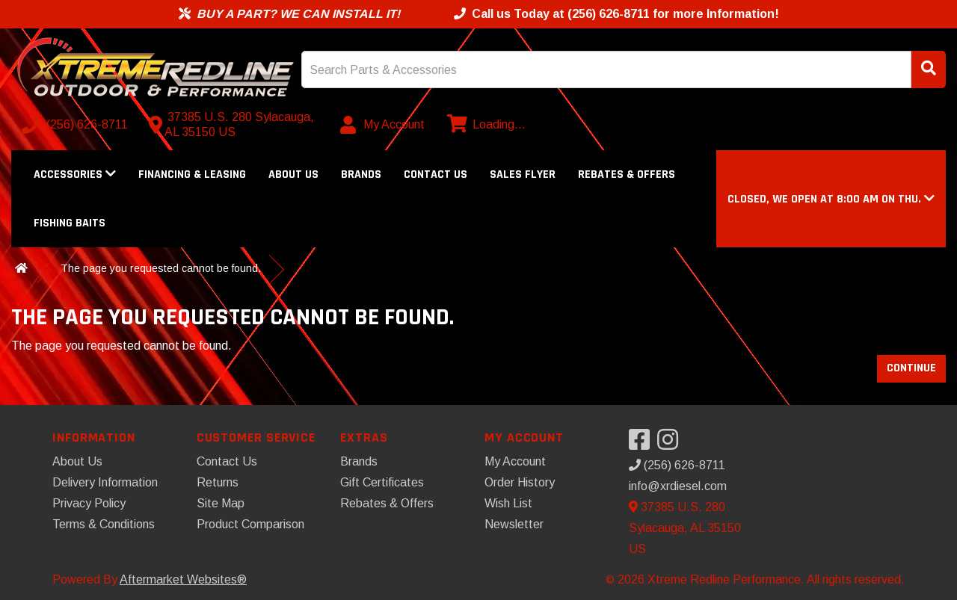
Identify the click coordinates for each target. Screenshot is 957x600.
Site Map (220, 503)
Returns (218, 482)
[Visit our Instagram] (671, 444)
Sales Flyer (523, 174)
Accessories (75, 174)
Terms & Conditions (103, 524)
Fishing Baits (69, 223)
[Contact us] (235, 125)
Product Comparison (250, 524)
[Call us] (76, 125)
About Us (293, 174)
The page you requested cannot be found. (161, 268)
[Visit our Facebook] (643, 444)
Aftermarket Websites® (183, 579)
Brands (361, 174)
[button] (831, 199)
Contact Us (435, 174)
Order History (519, 482)
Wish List (508, 503)
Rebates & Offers (626, 174)
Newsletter (514, 524)
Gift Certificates (382, 482)
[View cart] (484, 124)
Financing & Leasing (192, 174)
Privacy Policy (89, 503)
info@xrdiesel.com (678, 486)
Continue (911, 368)
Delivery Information (105, 482)
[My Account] (383, 125)
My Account (515, 461)
